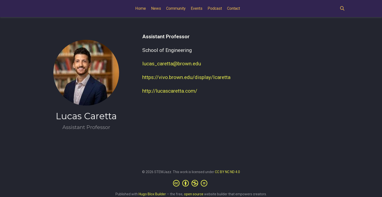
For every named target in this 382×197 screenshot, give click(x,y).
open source (193, 194)
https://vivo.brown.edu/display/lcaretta (186, 77)
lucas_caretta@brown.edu (171, 64)
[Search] (342, 8)
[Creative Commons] (191, 183)
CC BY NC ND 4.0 (227, 172)
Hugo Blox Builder (152, 194)
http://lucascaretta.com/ (169, 91)
